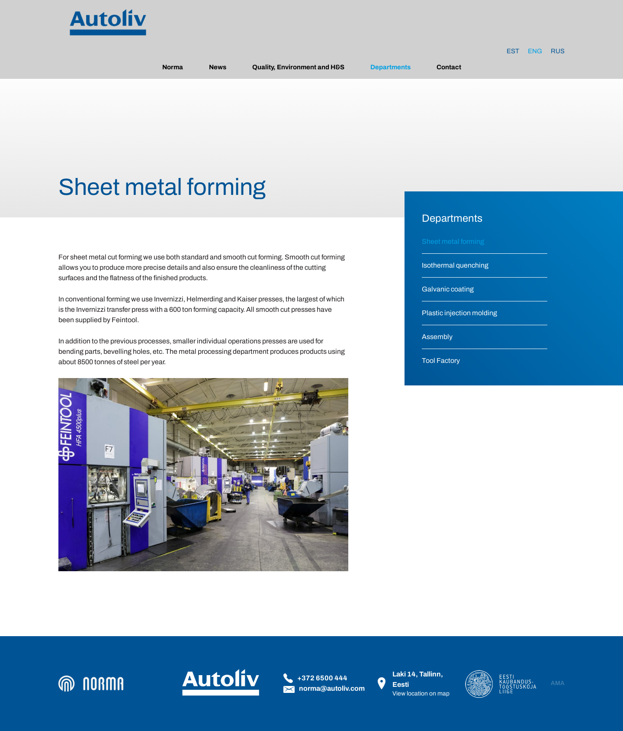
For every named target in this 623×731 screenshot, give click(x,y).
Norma (172, 67)
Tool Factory (441, 360)
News (217, 67)
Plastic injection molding (459, 313)
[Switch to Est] (513, 51)
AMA (558, 683)
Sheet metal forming (453, 241)
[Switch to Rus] (558, 51)
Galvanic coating (448, 289)
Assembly (437, 336)
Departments (390, 67)
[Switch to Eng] (535, 51)
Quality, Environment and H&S (298, 67)
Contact (449, 67)
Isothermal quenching (455, 265)
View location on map (421, 693)
